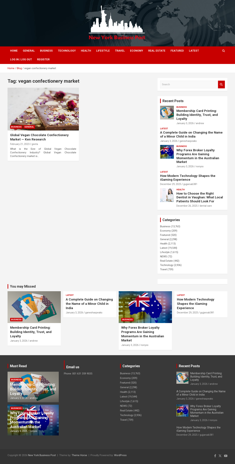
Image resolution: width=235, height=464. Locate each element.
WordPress (120, 455)
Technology (67, 50)
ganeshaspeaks (188, 141)
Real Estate (156, 50)
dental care (206, 205)
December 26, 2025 (187, 205)
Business (46, 50)
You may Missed (23, 286)
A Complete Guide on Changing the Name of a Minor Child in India (191, 134)
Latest (194, 50)
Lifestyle (103, 50)
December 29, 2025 (170, 184)
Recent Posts (173, 101)
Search (221, 84)
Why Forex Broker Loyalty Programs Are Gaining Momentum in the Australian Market (197, 156)
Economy (136, 50)
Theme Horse (79, 455)
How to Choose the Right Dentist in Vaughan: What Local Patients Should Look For (199, 197)
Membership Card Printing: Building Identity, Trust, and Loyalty (197, 115)
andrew (200, 123)
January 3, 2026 (185, 123)
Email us (72, 367)
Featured (177, 50)
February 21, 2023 (20, 144)
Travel (120, 50)
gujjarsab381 (190, 184)
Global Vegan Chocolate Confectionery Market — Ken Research (39, 137)
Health (86, 50)
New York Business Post (42, 455)
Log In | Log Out (21, 59)
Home (14, 50)
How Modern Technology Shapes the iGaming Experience (187, 178)
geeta (35, 144)
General (29, 50)
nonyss (200, 166)
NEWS (163, 256)
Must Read (18, 366)
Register (43, 59)
